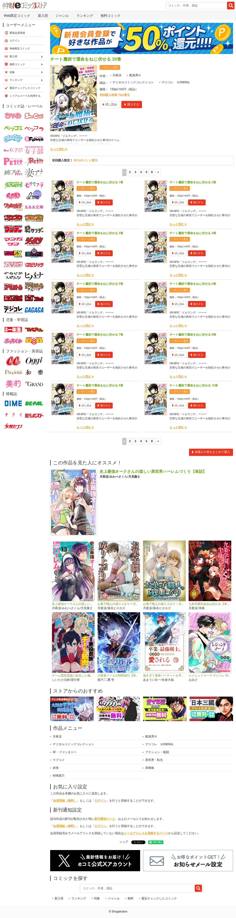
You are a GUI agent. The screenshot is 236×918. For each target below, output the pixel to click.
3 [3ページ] (135, 172)
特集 (97, 898)
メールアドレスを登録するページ (146, 833)
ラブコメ (59, 760)
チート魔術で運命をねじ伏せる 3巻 (100, 233)
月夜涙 (116, 75)
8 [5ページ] (152, 172)
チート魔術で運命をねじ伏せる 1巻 (100, 182)
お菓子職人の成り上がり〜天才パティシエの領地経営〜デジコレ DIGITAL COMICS (119, 604)
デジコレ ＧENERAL (176, 82)
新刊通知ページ (104, 819)
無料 (130, 898)
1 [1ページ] (124, 172)
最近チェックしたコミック (159, 898)
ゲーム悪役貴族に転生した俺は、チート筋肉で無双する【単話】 (73, 675)
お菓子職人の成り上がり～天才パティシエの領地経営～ (164, 604)
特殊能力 (59, 775)
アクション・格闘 (157, 752)
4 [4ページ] (141, 172)
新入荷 (43, 15)
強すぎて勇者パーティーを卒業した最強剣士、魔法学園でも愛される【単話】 (164, 675)
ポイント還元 (111, 67)
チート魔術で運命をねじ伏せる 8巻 (192, 334)
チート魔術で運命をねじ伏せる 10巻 (193, 385)
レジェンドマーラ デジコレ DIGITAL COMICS (210, 675)
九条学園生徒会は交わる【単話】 (210, 604)
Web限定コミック (17, 15)
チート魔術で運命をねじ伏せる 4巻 (192, 233)
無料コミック (111, 15)
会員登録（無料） (65, 800)
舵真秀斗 (135, 75)
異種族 (149, 768)
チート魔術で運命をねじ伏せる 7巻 (100, 334)
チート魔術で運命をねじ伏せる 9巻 (100, 385)
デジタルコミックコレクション (133, 82)
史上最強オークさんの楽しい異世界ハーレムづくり (73, 604)
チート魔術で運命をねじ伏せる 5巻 (100, 283)
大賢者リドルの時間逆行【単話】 (119, 675)
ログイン (100, 800)
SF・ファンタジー (65, 752)
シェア (123, 842)
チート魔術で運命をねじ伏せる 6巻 (192, 283)
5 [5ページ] (146, 172)
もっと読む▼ (59, 149)
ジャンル (62, 15)
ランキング (85, 15)
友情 (56, 768)
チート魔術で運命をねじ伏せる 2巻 (192, 182)
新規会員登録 (17, 32)
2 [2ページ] (130, 172)
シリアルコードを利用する (25, 95)
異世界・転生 (154, 760)
